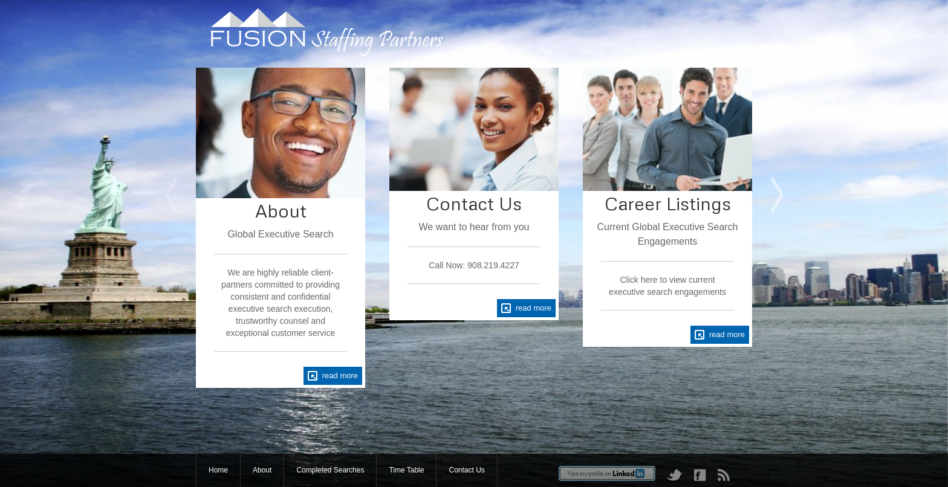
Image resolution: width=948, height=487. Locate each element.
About (262, 470)
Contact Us (466, 470)
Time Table (406, 470)
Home (218, 470)
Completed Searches (330, 470)
